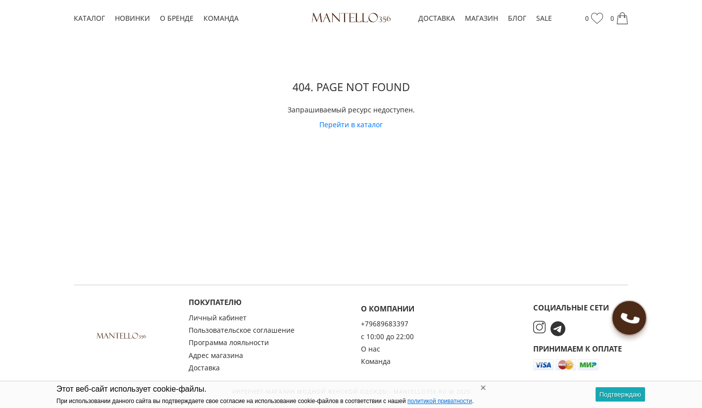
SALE (544, 18)
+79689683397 (384, 323)
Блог (517, 18)
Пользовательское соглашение (242, 330)
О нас (370, 349)
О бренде (177, 18)
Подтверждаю (620, 394)
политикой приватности (439, 401)
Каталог (89, 18)
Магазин (481, 18)
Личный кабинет (218, 317)
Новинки (132, 18)
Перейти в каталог (351, 124)
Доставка (436, 18)
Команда (221, 18)
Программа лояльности (229, 342)
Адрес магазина (216, 355)
